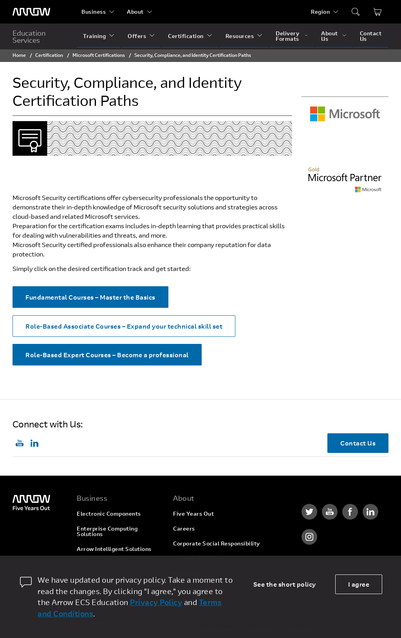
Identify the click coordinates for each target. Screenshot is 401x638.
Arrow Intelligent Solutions (114, 549)
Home (19, 55)
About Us (329, 35)
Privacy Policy (156, 602)
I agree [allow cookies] (359, 584)
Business (93, 11)
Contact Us (371, 35)
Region (320, 11)
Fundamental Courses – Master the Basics (90, 297)
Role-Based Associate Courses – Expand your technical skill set (123, 326)
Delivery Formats (287, 35)
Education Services (29, 36)
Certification (186, 36)
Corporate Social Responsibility (216, 543)
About (135, 11)
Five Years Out (193, 513)
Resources (240, 36)
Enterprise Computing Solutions (107, 531)
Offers (137, 36)
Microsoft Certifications (98, 55)
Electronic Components (109, 513)
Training (94, 36)
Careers (184, 528)
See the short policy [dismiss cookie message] (284, 584)
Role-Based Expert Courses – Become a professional (107, 355)
